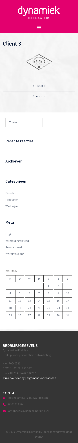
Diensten (10, 193)
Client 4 (37, 96)
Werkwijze (11, 206)
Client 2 (40, 86)
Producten (11, 200)
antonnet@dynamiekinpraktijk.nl (28, 411)
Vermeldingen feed (17, 241)
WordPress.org (14, 254)
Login (8, 234)
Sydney (39, 437)
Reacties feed (13, 247)
